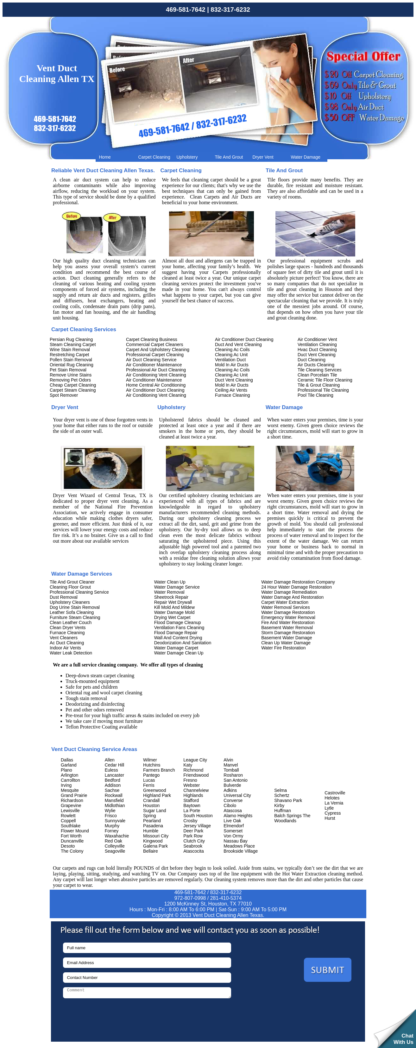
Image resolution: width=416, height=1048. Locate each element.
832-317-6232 (230, 9)
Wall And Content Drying (178, 637)
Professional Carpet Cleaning (155, 354)
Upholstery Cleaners (70, 602)
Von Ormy (233, 835)
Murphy (112, 825)
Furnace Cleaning (232, 395)
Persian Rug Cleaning (71, 339)
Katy (187, 764)
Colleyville (115, 846)
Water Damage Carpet (176, 647)
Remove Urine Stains (70, 374)
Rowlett (68, 815)
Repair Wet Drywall (173, 602)
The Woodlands (292, 818)
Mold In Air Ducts (232, 364)
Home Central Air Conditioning (156, 385)
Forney (112, 830)
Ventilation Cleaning (317, 344)
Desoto (68, 846)
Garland (69, 764)
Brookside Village (241, 851)
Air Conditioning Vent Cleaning (156, 374)
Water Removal (169, 592)
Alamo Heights (238, 815)
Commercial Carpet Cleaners (154, 344)
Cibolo (230, 805)
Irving (66, 785)
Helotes (332, 797)
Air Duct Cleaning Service (151, 359)
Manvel (231, 764)
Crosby (190, 820)
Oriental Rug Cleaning (71, 364)
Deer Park (193, 830)
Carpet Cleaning (154, 157)
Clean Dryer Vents (68, 627)
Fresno (190, 780)
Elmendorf (234, 825)
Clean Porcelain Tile (317, 374)
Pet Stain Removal (68, 369)
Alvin (228, 759)
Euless (111, 770)
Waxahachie (117, 835)
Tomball (231, 770)
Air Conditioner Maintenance (154, 364)
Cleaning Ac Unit (231, 354)
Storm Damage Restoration (288, 632)
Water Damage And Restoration (292, 597)
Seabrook (192, 846)
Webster (191, 785)
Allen (110, 759)
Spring (149, 815)
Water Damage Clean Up (179, 652)
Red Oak (113, 840)
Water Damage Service (177, 587)
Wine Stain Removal (70, 349)
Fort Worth (71, 835)
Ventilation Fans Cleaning (179, 627)
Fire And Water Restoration (287, 622)
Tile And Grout (229, 157)
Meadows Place (239, 846)
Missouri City (155, 835)
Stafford (191, 800)
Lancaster (114, 775)
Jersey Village (197, 825)
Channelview (196, 790)
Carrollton (70, 780)
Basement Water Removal (287, 627)
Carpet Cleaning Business (151, 339)
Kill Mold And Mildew (174, 607)
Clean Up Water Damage (286, 642)
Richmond (193, 770)
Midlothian (115, 805)
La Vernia (334, 802)
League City (195, 759)
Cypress (333, 813)
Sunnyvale (115, 820)
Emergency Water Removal (288, 617)
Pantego (151, 775)
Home (105, 157)
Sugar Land (154, 810)
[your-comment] (147, 992)
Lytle (329, 808)
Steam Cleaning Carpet (73, 344)
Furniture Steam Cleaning (75, 617)
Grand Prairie (74, 795)
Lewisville (70, 810)
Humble (150, 830)
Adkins (230, 790)
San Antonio (236, 780)
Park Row (193, 835)
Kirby (279, 805)
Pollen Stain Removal (71, 359)
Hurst (330, 818)
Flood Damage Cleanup (177, 622)
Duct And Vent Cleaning (238, 344)
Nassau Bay (235, 840)
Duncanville (72, 840)
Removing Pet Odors (70, 379)
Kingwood (153, 840)
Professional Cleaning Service (79, 592)
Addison (113, 785)
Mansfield (114, 800)
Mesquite (70, 790)
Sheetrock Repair (171, 597)
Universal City (237, 795)
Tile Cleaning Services (320, 369)
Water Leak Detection (71, 652)
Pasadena (153, 825)
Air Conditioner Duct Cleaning (155, 390)
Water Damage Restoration (288, 612)
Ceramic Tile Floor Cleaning (325, 379)
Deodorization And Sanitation (182, 642)
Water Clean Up (170, 581)
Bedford (112, 780)
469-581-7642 (185, 9)
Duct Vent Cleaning (234, 379)
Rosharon (233, 775)
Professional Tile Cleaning (323, 390)
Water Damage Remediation (289, 592)
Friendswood (196, 775)
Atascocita (193, 851)
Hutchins (151, 764)
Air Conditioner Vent (317, 339)
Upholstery (187, 157)
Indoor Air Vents (65, 647)
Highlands (193, 795)
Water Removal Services (285, 607)
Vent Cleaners (64, 637)
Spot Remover (64, 395)
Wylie (110, 810)
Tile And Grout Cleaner (72, 581)
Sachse (112, 790)
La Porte (191, 810)
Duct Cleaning (311, 359)
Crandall (151, 800)
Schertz (281, 795)
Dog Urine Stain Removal (75, 607)
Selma (280, 790)
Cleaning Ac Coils (232, 349)
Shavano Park (288, 800)
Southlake (70, 825)
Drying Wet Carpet (172, 617)
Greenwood (154, 790)
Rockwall (114, 795)
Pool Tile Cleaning (315, 395)
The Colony (72, 851)
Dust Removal (64, 597)
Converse (233, 800)
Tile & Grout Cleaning (319, 385)
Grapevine (71, 805)
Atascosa (233, 810)
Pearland (152, 820)
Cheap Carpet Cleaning (73, 385)
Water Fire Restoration (283, 647)
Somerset (233, 830)
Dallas (67, 759)
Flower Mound (75, 830)
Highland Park (157, 795)
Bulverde (232, 785)
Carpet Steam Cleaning (73, 390)
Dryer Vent (263, 157)
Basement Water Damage (286, 637)
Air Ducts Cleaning (316, 364)
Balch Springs (287, 815)
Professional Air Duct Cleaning (156, 369)
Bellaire (150, 851)
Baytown (191, 805)
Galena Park (155, 846)
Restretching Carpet (69, 354)
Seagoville (115, 851)
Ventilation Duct (230, 359)
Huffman (282, 810)
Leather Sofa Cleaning (72, 612)
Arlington (69, 775)
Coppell (68, 820)
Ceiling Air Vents (231, 390)
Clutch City (194, 840)
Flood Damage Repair (176, 632)
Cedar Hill (114, 764)
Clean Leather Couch (70, 622)
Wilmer (150, 759)
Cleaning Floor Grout (70, 587)
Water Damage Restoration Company (298, 581)
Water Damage (306, 157)
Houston (151, 805)
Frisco (111, 815)
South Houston (198, 815)
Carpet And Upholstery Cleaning (157, 349)
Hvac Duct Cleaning (317, 349)
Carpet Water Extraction (284, 602)
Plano (66, 770)
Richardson (72, 800)
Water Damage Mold (174, 612)
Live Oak (232, 820)
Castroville (335, 792)
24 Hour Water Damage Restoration (296, 587)
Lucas (149, 780)
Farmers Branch (159, 770)
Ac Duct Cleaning (67, 642)
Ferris (148, 785)
